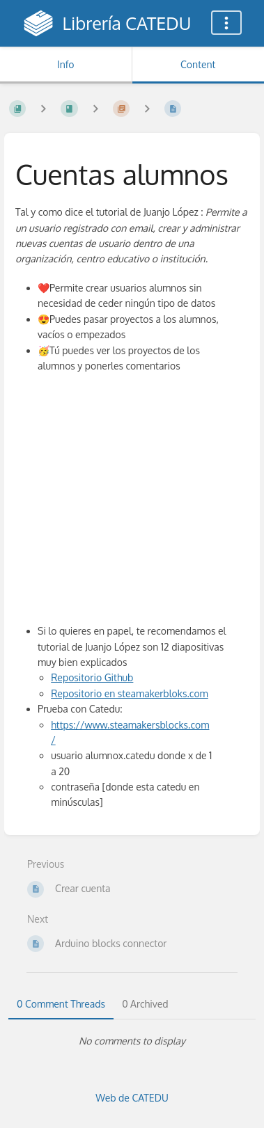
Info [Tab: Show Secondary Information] (66, 64)
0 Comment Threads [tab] (61, 1004)
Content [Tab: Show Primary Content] (197, 64)
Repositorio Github (92, 677)
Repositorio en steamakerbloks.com (129, 693)
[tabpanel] (132, 1041)
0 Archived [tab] (145, 1004)
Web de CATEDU (132, 1098)
